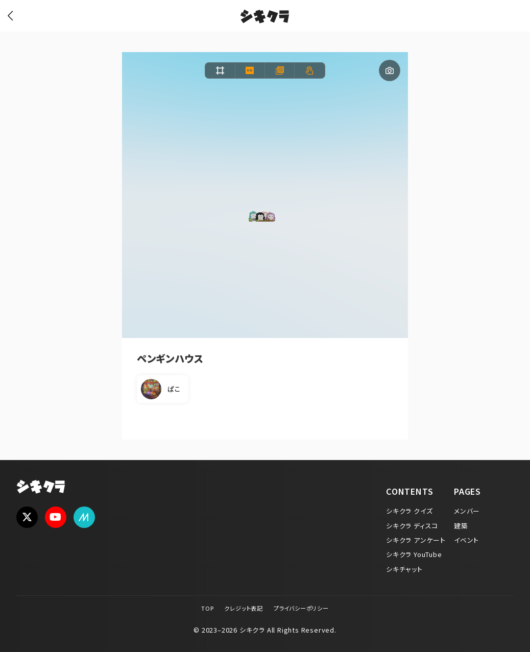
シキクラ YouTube (414, 554)
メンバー (467, 511)
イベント (466, 540)
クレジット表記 (243, 608)
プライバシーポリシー (301, 608)
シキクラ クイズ (409, 511)
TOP (207, 608)
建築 (461, 525)
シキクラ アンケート (416, 540)
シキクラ (265, 18)
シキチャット (404, 569)
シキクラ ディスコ (412, 525)
